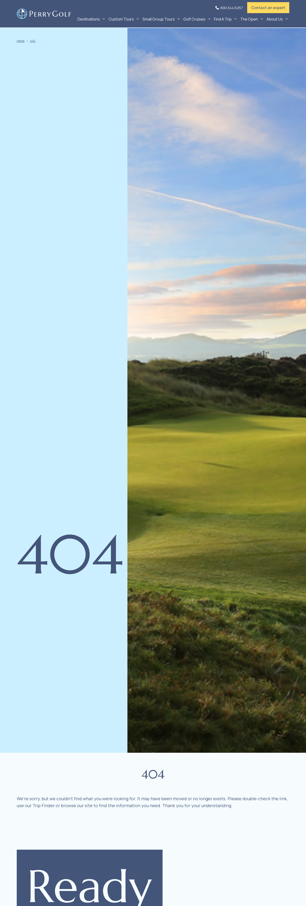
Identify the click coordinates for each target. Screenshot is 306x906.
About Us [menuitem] (275, 19)
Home (20, 41)
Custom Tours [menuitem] (121, 19)
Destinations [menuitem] (88, 19)
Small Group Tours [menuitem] (158, 19)
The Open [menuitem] (249, 19)
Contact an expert (268, 7)
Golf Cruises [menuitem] (194, 19)
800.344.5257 (231, 7)
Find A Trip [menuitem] (223, 19)
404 (33, 41)
